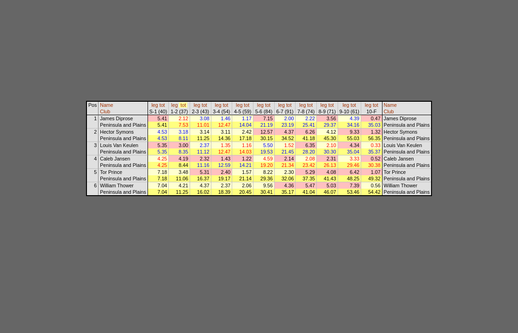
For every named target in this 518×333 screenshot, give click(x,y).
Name (106, 105)
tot (162, 105)
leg (155, 105)
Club (105, 111)
